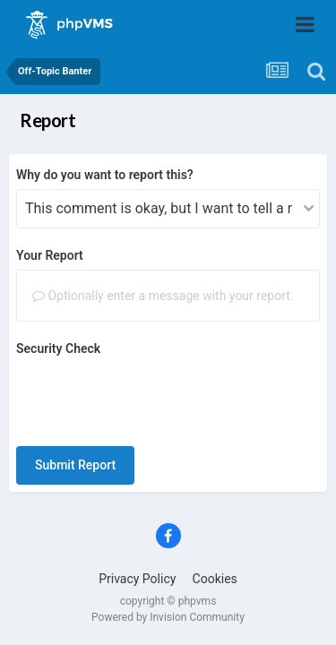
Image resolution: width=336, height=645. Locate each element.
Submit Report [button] (75, 395)
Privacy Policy (137, 509)
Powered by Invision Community (168, 547)
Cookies (215, 509)
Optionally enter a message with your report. (163, 295)
